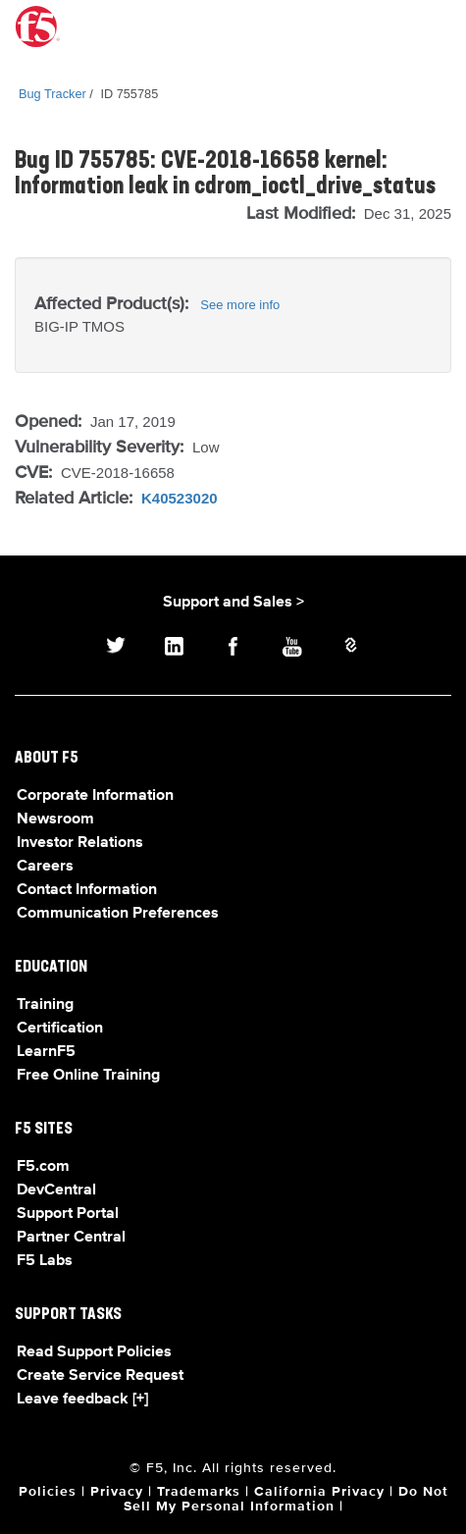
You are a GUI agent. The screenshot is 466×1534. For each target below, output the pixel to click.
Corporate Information (95, 796)
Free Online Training (88, 1076)
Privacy (116, 1492)
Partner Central (71, 1237)
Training (45, 1005)
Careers (45, 866)
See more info (240, 304)
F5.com (43, 1167)
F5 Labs (45, 1261)
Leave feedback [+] (82, 1399)
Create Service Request (100, 1376)
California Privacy (319, 1492)
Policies (48, 1492)
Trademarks (198, 1492)
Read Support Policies (94, 1352)
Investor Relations (80, 843)
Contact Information (87, 890)
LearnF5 (46, 1052)
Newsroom (55, 819)
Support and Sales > (233, 602)
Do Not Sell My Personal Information (286, 1499)
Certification (60, 1028)
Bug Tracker (52, 93)
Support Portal (68, 1214)
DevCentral (56, 1190)
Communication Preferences (118, 914)
